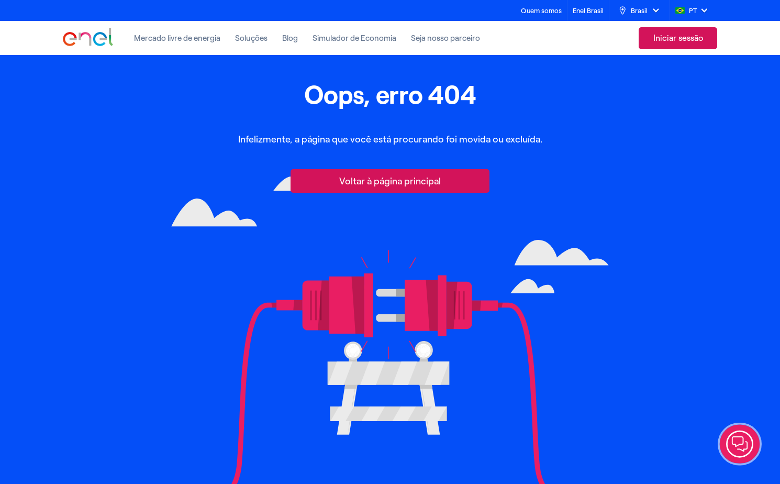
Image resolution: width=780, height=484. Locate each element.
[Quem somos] (541, 10)
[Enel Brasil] (588, 10)
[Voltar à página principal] (390, 181)
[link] (678, 38)
